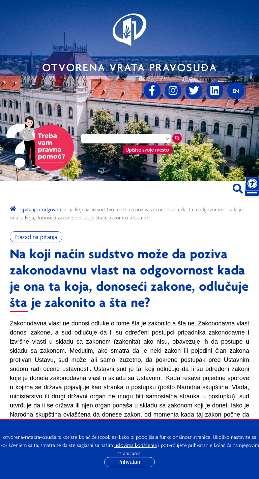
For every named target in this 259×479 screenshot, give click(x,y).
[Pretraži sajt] (238, 187)
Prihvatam (129, 462)
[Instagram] (173, 90)
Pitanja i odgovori (42, 209)
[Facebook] (152, 90)
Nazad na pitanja (36, 236)
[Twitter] (193, 90)
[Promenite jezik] (235, 90)
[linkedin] (214, 90)
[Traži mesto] (177, 138)
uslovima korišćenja (135, 445)
